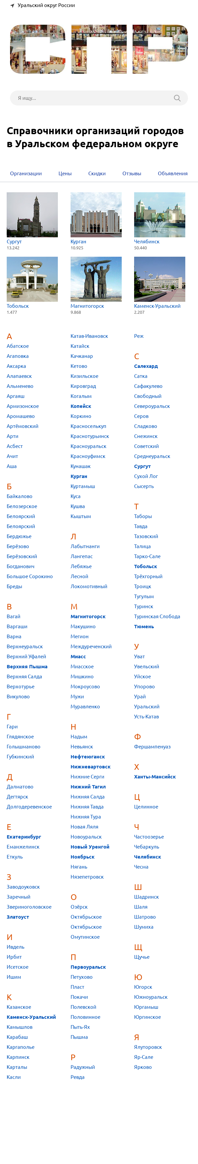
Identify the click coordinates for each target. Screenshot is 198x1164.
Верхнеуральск (25, 646)
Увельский (146, 666)
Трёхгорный (148, 576)
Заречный (18, 897)
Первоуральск (88, 967)
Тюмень (144, 627)
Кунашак (81, 466)
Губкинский (20, 756)
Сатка (140, 376)
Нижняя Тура (86, 817)
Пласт (77, 987)
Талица (142, 546)
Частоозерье (149, 837)
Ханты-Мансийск (155, 777)
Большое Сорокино (30, 576)
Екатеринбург (24, 837)
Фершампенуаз (152, 746)
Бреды (14, 586)
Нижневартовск (91, 767)
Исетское (17, 967)
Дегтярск (17, 796)
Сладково (145, 426)
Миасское (82, 666)
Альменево (20, 386)
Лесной (79, 576)
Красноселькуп (88, 426)
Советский (146, 446)
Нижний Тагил (88, 787)
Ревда (78, 1077)
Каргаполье (20, 1047)
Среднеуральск (152, 456)
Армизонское (23, 406)
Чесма (141, 867)
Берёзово (18, 546)
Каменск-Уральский (159, 282)
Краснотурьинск (90, 436)
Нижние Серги (87, 776)
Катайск (80, 346)
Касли (14, 1077)
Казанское (19, 1007)
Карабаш (17, 1037)
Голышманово (23, 746)
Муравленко (85, 706)
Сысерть (144, 486)
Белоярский (21, 516)
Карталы (17, 1067)
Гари (12, 726)
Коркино (81, 416)
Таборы (143, 516)
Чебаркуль (146, 847)
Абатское (18, 346)
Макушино (83, 626)
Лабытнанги (85, 546)
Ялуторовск (148, 1047)
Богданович (20, 566)
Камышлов (19, 1027)
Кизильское (84, 376)
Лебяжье (81, 566)
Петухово (82, 977)
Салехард (146, 366)
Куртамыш (83, 486)
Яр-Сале (143, 1057)
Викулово (18, 696)
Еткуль (15, 857)
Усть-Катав (146, 716)
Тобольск (32, 282)
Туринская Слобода (157, 616)
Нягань (79, 867)
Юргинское (147, 1017)
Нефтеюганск (88, 757)
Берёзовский (22, 556)
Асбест (15, 446)
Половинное (85, 1017)
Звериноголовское (29, 907)
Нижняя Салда (88, 796)
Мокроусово (85, 686)
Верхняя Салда (24, 676)
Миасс (78, 657)
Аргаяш (15, 396)
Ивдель (15, 947)
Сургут (32, 218)
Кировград (83, 386)
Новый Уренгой (90, 847)
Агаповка (18, 356)
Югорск (143, 987)
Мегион (80, 636)
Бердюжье (19, 536)
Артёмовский (22, 426)
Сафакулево (148, 386)
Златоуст (18, 917)
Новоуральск (86, 837)
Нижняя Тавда (87, 806)
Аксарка (16, 366)
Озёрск (79, 907)
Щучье (142, 957)
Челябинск (159, 218)
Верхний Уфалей (26, 656)
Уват (139, 656)
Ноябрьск (83, 857)
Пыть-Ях (80, 1027)
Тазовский (146, 536)
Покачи (79, 997)
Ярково (143, 1067)
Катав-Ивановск (89, 336)
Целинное (146, 806)
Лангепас (82, 556)
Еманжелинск (23, 847)
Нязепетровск (87, 877)
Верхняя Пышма (27, 667)
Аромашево (21, 416)
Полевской (83, 1007)
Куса (76, 496)
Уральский (147, 706)
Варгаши (17, 626)
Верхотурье (20, 686)
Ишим (14, 977)
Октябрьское (86, 917)
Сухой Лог (146, 476)
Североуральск (152, 406)
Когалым (81, 396)
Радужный (83, 1067)
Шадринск (146, 897)
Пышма (79, 1037)
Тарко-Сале (147, 556)
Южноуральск (151, 997)
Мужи (77, 696)
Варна (14, 636)
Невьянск (82, 746)
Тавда (140, 526)
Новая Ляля (84, 827)
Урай (140, 696)
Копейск (81, 406)
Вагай (13, 616)
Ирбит (14, 957)
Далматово (20, 786)
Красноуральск (88, 446)
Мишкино (82, 676)
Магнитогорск (96, 282)
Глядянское (20, 736)
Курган (96, 218)
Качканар (82, 356)
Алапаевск (19, 376)
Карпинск (18, 1057)
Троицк (142, 586)
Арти (12, 436)
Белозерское (22, 506)
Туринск (143, 606)
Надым (79, 736)
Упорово (144, 686)
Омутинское (85, 937)
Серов (141, 416)
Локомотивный (89, 586)
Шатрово (145, 917)
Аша (12, 466)
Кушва (78, 506)
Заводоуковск (23, 887)
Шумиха (144, 927)
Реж (138, 336)
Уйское (142, 676)
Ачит (12, 456)
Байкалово (19, 496)
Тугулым (144, 596)
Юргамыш (146, 1007)
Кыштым (81, 516)
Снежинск (146, 436)
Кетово (79, 366)
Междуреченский (91, 646)
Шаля (140, 907)
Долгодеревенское (29, 806)
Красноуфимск (88, 456)
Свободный (148, 396)
